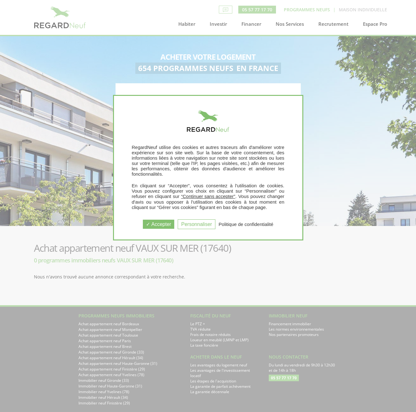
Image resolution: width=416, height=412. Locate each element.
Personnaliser (196, 224)
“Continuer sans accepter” (208, 196)
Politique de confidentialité (246, 224)
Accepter (158, 224)
